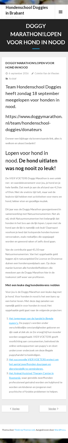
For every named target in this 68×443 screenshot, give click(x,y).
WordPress (60, 429)
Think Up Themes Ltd (24, 429)
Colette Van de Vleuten (47, 73)
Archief (12, 78)
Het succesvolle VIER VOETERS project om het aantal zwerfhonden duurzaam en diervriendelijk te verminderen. (34, 364)
